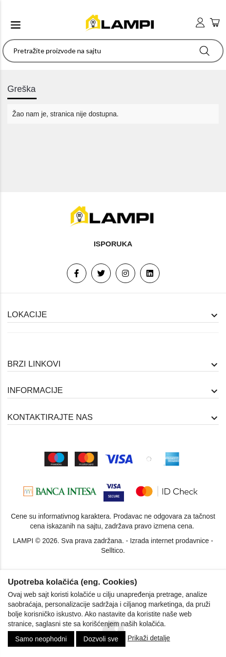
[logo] (120, 23)
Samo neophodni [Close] (41, 639)
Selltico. (113, 550)
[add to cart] (215, 23)
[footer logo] (113, 216)
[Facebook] (76, 273)
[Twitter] (101, 273)
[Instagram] (125, 273)
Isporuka (113, 244)
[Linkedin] (150, 273)
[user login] (200, 22)
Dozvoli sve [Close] (101, 639)
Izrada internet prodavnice (169, 541)
